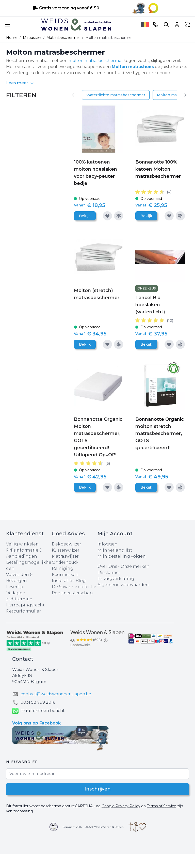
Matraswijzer (65, 556)
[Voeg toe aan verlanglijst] (107, 215)
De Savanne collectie (74, 586)
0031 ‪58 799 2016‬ (38, 702)
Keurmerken (65, 574)
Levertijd (15, 586)
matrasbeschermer (104, 60)
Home (12, 37)
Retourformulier (23, 611)
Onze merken (135, 566)
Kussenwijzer (65, 550)
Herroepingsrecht (25, 605)
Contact (22, 659)
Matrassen (32, 37)
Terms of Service (161, 806)
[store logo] (76, 25)
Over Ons (107, 566)
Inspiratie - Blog (69, 580)
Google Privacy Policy (121, 806)
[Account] (177, 24)
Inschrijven (98, 789)
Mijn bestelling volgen (122, 556)
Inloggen (108, 544)
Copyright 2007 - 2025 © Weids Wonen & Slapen (93, 827)
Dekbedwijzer (66, 544)
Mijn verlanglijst (115, 550)
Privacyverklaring (116, 578)
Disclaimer (109, 572)
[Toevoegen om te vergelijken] (118, 215)
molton (76, 60)
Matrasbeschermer (63, 37)
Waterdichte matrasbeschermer (115, 95)
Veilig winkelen (22, 544)
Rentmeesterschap (72, 592)
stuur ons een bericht (38, 711)
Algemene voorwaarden (123, 584)
